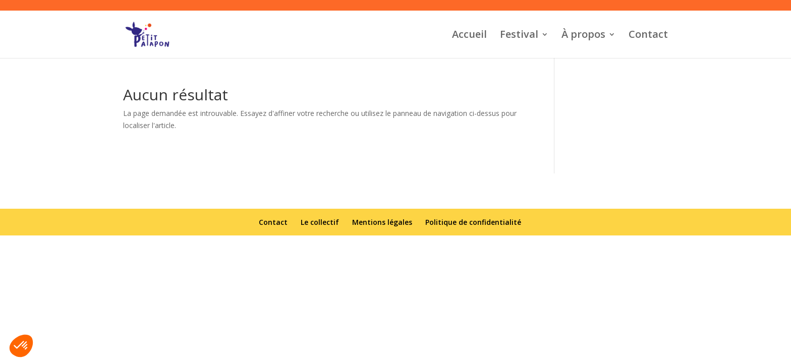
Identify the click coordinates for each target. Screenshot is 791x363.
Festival (519, 36)
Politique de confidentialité (473, 222)
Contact (648, 36)
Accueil (469, 36)
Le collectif (320, 222)
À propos (583, 36)
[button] (21, 346)
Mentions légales (382, 222)
